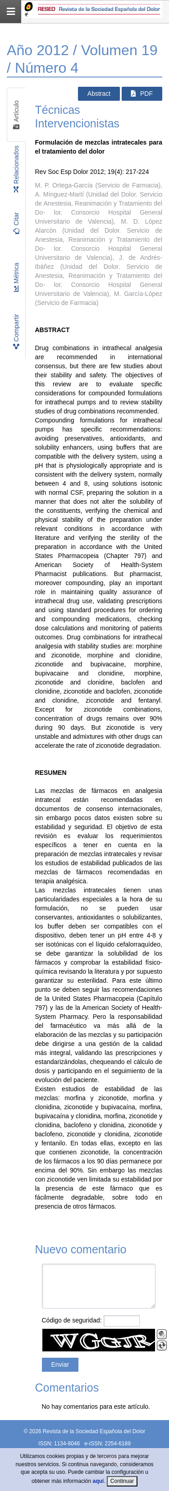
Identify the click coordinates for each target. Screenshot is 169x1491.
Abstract (98, 93)
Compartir (16, 331)
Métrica (16, 277)
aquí (98, 1481)
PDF (142, 93)
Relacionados (16, 168)
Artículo (16, 115)
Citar (16, 223)
